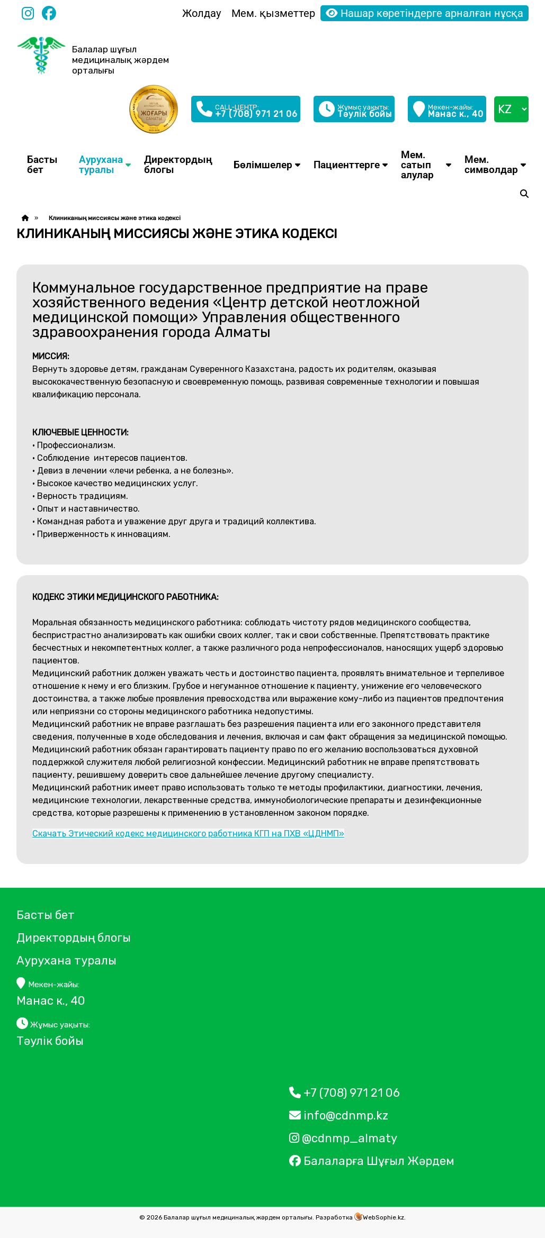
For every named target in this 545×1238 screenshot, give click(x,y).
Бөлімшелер (263, 165)
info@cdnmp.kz (338, 1115)
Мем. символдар (491, 164)
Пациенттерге (347, 165)
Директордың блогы (178, 164)
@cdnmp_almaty (343, 1138)
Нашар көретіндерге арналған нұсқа (424, 13)
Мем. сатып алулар (417, 165)
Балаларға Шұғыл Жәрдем (373, 1161)
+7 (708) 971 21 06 (344, 1093)
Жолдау (201, 13)
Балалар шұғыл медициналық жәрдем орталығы (120, 60)
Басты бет (42, 164)
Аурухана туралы (101, 164)
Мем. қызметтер (273, 13)
